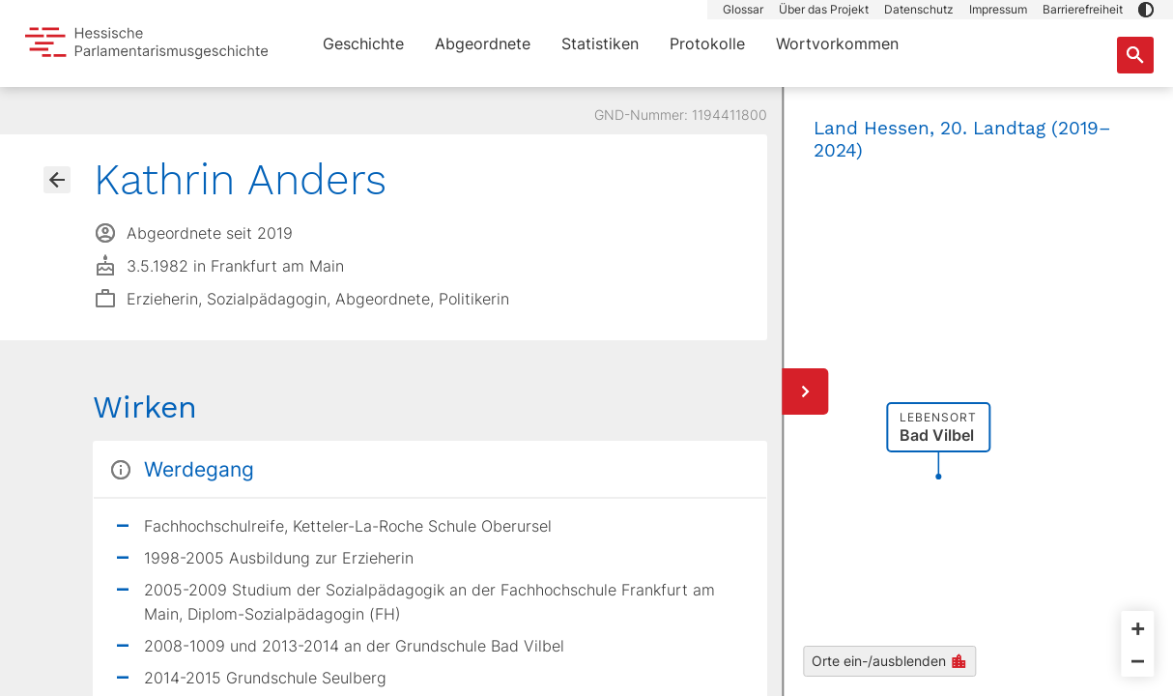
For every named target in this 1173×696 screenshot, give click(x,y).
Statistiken (600, 43)
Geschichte (363, 43)
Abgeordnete (482, 43)
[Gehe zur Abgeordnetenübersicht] (57, 179)
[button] (1146, 9)
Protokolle (707, 43)
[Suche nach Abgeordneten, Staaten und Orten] (1135, 55)
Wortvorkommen (837, 43)
